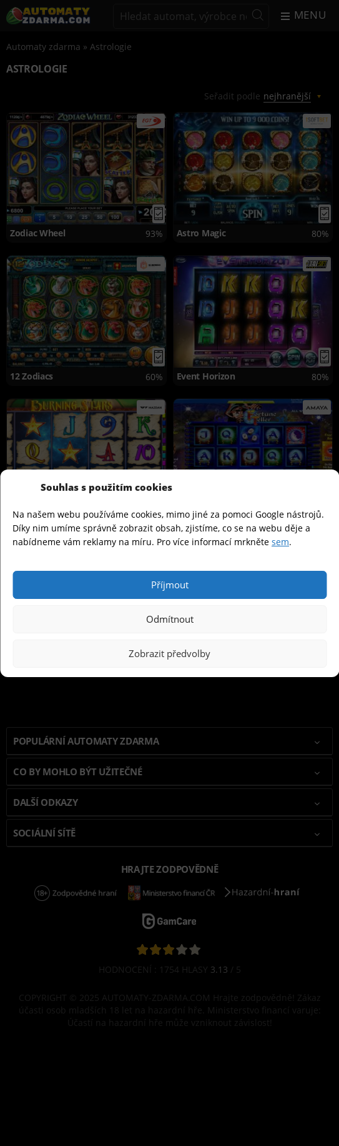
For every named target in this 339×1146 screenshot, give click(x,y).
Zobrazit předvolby (169, 653)
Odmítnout (170, 619)
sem (280, 542)
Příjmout (170, 584)
